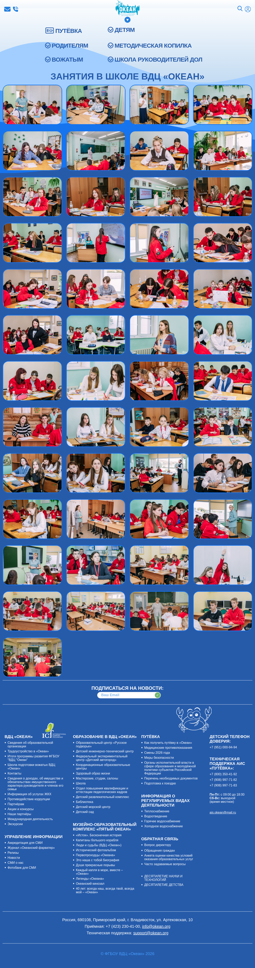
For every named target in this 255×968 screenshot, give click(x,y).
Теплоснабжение (156, 811)
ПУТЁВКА (68, 31)
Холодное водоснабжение (163, 826)
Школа (81, 783)
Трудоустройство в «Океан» (28, 751)
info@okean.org (7, 9)
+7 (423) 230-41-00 (15, 9)
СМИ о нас (16, 862)
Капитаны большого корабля (97, 840)
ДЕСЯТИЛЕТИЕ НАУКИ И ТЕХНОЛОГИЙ (163, 878)
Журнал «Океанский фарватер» (31, 847)
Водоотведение (155, 816)
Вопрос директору (157, 845)
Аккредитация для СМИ (25, 842)
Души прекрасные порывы (95, 865)
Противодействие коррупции (29, 799)
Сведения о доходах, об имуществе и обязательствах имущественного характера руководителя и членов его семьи (35, 784)
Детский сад (85, 812)
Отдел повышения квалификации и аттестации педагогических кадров (102, 790)
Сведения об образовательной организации (30, 744)
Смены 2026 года (157, 752)
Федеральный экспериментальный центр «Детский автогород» (102, 758)
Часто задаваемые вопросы (165, 864)
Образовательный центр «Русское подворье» (101, 744)
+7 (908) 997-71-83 (223, 785)
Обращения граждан (159, 850)
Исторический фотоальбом (96, 850)
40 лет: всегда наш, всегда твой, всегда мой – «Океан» (105, 890)
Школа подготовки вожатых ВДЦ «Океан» (31, 766)
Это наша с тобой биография (97, 860)
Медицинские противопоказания (168, 747)
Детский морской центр (93, 807)
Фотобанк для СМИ (22, 867)
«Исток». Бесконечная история (99, 835)
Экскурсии (15, 824)
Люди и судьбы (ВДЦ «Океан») (99, 845)
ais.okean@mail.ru (223, 812)
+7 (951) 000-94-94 (223, 747)
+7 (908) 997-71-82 (223, 779)
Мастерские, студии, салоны (97, 778)
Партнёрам (16, 804)
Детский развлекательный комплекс (102, 797)
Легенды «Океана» (90, 878)
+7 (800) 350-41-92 (223, 774)
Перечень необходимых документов (171, 778)
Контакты (14, 773)
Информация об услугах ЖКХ (29, 794)
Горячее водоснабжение (162, 821)
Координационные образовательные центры (103, 766)
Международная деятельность (30, 819)
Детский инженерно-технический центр (105, 751)
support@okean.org (150, 933)
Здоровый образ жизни (93, 773)
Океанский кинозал (90, 883)
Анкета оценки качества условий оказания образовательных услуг (168, 857)
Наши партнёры (19, 814)
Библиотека (84, 802)
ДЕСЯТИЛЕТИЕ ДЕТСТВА (163, 884)
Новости (14, 857)
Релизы (13, 852)
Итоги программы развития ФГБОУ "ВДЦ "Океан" (33, 758)
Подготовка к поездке (160, 783)
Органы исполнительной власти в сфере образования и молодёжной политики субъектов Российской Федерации (170, 768)
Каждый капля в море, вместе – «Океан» (99, 871)
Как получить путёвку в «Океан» (168, 742)
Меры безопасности (159, 757)
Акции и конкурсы (21, 809)
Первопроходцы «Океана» (95, 855)
